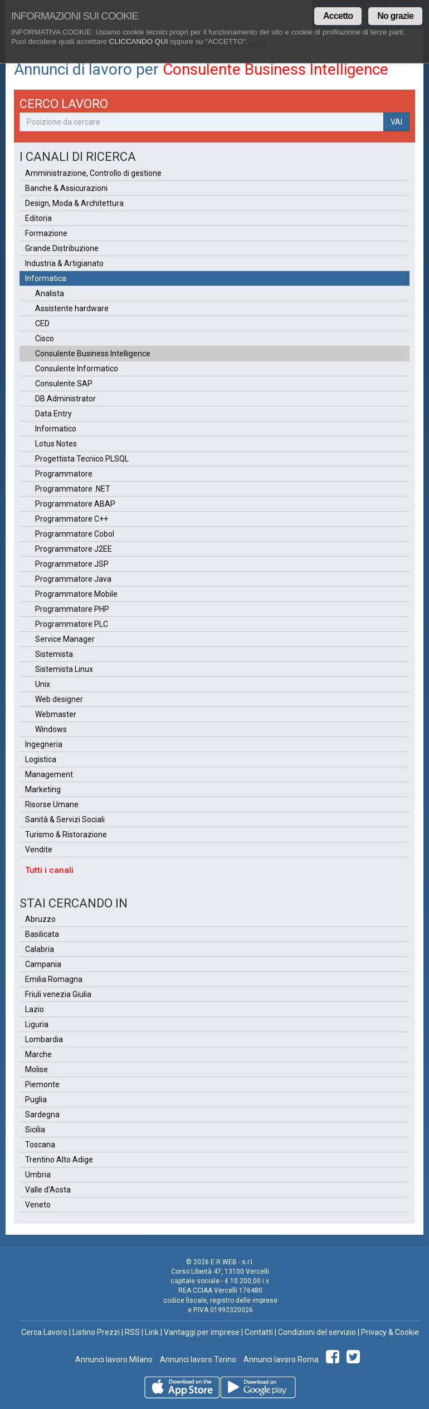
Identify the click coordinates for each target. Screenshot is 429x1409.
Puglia (36, 1099)
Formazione (46, 233)
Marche (38, 1054)
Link (152, 1332)
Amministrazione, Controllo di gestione (93, 173)
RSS (132, 1332)
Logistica (40, 759)
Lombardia (44, 1039)
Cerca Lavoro (44, 1332)
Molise (36, 1069)
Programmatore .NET (72, 488)
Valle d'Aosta (48, 1189)
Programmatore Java (73, 579)
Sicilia (35, 1129)
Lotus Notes (56, 443)
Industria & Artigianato (64, 263)
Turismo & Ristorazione (66, 834)
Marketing (43, 789)
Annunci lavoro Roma (280, 1359)
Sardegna (42, 1114)
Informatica (45, 278)
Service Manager (65, 639)
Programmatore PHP (72, 609)
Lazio (34, 1009)
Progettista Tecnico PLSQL (82, 458)
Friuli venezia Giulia (58, 994)
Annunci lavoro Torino (197, 1359)
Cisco (44, 338)
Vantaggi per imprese (202, 1332)
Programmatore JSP (72, 563)
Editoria (38, 218)
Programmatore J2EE (73, 548)
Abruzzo (40, 919)
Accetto (338, 16)
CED (42, 323)
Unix (42, 684)
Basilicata (42, 934)
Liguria (36, 1024)
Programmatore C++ (71, 518)
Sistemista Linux (64, 669)
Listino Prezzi (96, 1332)
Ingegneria (43, 744)
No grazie (395, 16)
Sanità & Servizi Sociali (65, 819)
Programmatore (63, 473)
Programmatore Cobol (74, 533)
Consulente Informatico (76, 368)
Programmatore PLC (71, 624)
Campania (43, 964)
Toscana (40, 1144)
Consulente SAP (63, 383)
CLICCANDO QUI (138, 41)
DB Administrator (65, 398)
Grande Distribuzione (62, 248)
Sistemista (54, 654)
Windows (51, 729)
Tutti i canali (49, 870)
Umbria (38, 1174)
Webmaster (55, 714)
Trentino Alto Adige (59, 1159)
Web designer (59, 699)
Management (49, 774)
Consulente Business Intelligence (92, 353)
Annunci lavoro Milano (114, 1359)
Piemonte (42, 1084)
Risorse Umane (52, 804)
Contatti (259, 1332)
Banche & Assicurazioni (66, 188)
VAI (396, 121)
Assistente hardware (72, 308)
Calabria (39, 949)
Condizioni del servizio (317, 1332)
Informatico (55, 428)
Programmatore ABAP (75, 503)
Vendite (38, 849)
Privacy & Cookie (390, 1332)
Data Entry (53, 413)
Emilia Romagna (53, 979)
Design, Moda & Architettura (74, 203)
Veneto (38, 1204)
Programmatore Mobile (76, 594)
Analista (49, 293)
